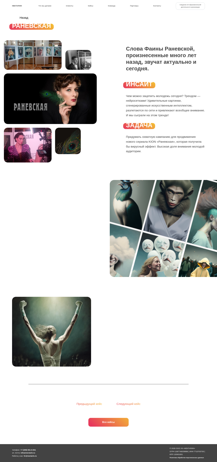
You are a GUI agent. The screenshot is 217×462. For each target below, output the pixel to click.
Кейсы (90, 6)
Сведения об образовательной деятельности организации (190, 6)
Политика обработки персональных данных (187, 458)
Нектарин (17, 6)
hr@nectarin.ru (30, 456)
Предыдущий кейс (86, 403)
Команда (111, 6)
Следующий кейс (131, 403)
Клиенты (69, 6)
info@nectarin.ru (28, 453)
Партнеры (134, 6)
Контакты (157, 6)
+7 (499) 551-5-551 (28, 450)
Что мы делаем (44, 6)
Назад (20, 17)
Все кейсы (108, 422)
